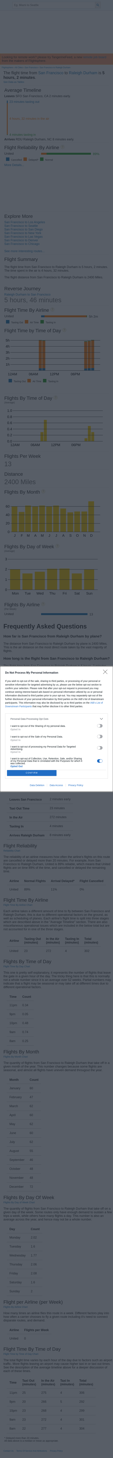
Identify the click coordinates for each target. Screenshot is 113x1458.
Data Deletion (37, 785)
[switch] (100, 726)
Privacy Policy (75, 785)
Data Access (56, 785)
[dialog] (56, 729)
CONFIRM (31, 773)
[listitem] (56, 719)
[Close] (106, 673)
